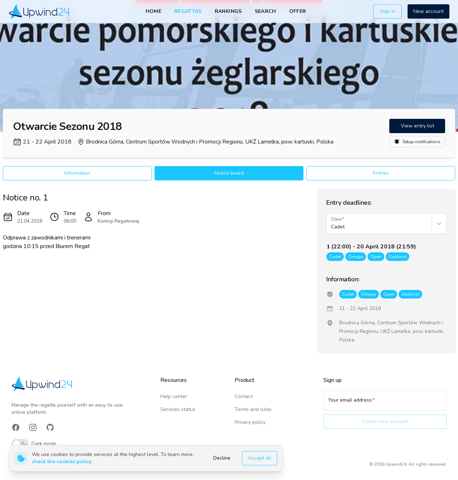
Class (336, 219)
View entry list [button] (417, 125)
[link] (40, 11)
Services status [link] (177, 409)
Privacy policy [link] (250, 422)
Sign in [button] (387, 11)
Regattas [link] (188, 11)
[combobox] (331, 227)
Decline (221, 458)
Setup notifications (417, 142)
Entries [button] (381, 173)
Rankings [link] (228, 11)
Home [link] (153, 11)
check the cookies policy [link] (61, 461)
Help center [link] (173, 396)
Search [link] (265, 11)
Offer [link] (297, 11)
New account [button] (428, 11)
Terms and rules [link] (253, 409)
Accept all (259, 458)
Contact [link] (244, 396)
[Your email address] (385, 403)
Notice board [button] (229, 173)
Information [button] (77, 173)
